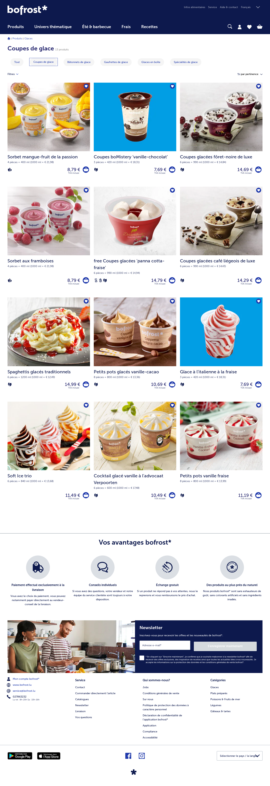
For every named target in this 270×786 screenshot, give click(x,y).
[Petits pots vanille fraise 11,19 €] (221, 461)
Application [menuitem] (149, 728)
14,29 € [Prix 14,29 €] (244, 281)
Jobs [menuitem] (145, 689)
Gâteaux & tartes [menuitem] (220, 713)
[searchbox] (170, 26)
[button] (251, 7)
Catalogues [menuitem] (82, 701)
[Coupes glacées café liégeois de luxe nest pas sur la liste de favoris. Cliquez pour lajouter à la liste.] (258, 192)
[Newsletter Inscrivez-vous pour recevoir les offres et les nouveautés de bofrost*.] (198, 650)
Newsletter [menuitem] (81, 707)
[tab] (239, 26)
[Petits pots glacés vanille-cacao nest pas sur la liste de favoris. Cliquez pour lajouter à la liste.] (172, 303)
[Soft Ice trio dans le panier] (85, 498)
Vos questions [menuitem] (83, 719)
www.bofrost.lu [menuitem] (20, 688)
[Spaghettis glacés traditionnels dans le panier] (85, 387)
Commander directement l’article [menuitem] (95, 695)
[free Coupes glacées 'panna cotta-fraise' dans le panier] (171, 282)
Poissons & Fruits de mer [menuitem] (225, 701)
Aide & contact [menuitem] (229, 7)
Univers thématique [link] (53, 27)
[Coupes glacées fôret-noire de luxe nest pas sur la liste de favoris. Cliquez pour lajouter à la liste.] (258, 87)
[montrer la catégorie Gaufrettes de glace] (116, 62)
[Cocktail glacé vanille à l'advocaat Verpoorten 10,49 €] (135, 461)
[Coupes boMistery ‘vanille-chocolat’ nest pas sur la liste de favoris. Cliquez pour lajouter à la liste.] (172, 87)
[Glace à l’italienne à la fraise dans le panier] (258, 387)
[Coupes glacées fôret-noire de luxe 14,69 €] (221, 135)
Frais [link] (126, 27)
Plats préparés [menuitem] (218, 695)
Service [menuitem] (212, 7)
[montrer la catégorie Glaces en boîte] (151, 62)
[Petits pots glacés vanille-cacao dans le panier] (171, 387)
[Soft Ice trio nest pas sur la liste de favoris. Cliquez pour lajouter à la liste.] (86, 409)
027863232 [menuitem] (17, 700)
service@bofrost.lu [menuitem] (21, 694)
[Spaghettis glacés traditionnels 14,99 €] (49, 352)
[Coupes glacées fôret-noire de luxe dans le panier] (258, 170)
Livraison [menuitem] (80, 713)
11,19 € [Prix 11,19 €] (244, 499)
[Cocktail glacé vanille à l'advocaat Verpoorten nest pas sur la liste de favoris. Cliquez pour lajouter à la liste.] (172, 409)
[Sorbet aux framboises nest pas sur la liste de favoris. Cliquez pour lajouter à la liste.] (86, 192)
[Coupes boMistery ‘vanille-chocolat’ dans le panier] (171, 170)
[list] (135, 585)
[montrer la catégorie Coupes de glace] (43, 62)
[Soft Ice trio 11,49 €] (49, 461)
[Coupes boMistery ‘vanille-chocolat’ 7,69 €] (135, 135)
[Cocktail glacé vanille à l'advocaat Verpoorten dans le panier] (171, 498)
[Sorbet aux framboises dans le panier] (85, 282)
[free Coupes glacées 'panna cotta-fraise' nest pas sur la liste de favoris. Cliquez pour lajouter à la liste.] (172, 192)
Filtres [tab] (15, 74)
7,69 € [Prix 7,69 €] (159, 170)
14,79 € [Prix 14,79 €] (157, 281)
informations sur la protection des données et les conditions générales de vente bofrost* (200, 665)
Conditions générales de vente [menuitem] (161, 695)
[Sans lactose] (96, 282)
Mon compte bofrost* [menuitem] (23, 682)
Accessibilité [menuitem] (150, 740)
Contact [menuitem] (80, 689)
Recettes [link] (149, 27)
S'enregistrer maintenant (234, 649)
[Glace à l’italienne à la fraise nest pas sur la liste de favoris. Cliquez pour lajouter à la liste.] (258, 303)
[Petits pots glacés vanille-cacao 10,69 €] (135, 352)
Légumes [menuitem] (215, 707)
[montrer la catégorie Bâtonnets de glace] (79, 62)
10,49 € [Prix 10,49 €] (157, 499)
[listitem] (38, 585)
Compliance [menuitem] (150, 734)
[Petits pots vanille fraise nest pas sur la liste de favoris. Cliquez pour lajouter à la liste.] (258, 409)
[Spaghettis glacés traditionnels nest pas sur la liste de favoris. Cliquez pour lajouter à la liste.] (86, 303)
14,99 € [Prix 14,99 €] (71, 387)
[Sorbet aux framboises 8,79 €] (49, 243)
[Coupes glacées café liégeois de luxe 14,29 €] (221, 243)
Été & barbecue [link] (96, 27)
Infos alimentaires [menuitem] (194, 7)
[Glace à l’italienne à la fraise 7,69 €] (221, 352)
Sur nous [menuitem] (148, 701)
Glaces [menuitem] (214, 689)
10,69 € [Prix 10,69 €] (157, 387)
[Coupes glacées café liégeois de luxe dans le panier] (258, 282)
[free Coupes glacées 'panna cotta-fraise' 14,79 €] (135, 243)
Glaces (28, 38)
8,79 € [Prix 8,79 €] (72, 170)
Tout (17, 62)
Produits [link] (16, 27)
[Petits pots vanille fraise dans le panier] (258, 498)
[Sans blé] (100, 282)
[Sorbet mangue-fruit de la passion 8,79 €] (49, 135)
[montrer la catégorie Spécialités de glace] (185, 62)
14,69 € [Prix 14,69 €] (244, 170)
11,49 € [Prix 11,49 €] (71, 499)
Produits (17, 38)
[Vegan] (10, 170)
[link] (46, 10)
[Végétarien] (96, 170)
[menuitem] (16, 28)
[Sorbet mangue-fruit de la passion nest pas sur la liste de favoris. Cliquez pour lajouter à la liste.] (86, 87)
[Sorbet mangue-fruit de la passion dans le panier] (85, 170)
